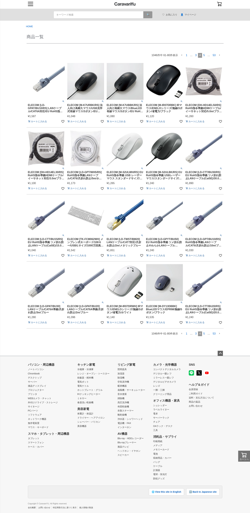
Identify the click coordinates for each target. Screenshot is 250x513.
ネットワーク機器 (37, 419)
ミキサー (82, 398)
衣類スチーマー (126, 410)
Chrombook (34, 373)
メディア (157, 445)
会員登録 (193, 389)
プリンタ (32, 394)
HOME (29, 26)
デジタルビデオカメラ (164, 381)
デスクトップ (35, 377)
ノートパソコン (36, 369)
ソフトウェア (35, 414)
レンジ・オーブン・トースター (93, 373)
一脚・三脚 (159, 390)
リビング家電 (126, 364)
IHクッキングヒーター (88, 394)
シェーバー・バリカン (88, 421)
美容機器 (82, 426)
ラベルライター (161, 409)
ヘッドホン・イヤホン (129, 451)
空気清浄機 (123, 381)
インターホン (124, 427)
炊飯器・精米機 (85, 377)
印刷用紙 (157, 441)
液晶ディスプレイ (37, 386)
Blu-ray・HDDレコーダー (131, 438)
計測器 (156, 470)
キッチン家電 (86, 364)
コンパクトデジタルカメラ (167, 369)
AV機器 (122, 433)
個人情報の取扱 (86, 507)
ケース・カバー (36, 446)
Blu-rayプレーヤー (127, 442)
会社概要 (32, 507)
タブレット (33, 438)
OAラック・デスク (163, 426)
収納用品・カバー (162, 458)
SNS (192, 364)
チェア (156, 421)
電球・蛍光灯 (160, 474)
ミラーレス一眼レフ (163, 377)
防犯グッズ (159, 478)
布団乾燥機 (123, 406)
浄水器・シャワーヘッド (130, 419)
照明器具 (122, 369)
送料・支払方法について (201, 397)
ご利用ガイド (196, 393)
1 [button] (186, 55)
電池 (155, 453)
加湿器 (121, 373)
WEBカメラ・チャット (40, 398)
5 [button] (204, 55)
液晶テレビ (123, 446)
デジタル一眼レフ (162, 373)
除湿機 (121, 377)
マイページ (188, 14)
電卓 (155, 413)
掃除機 (121, 398)
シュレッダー (160, 405)
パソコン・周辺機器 (41, 364)
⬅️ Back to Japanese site (203, 492)
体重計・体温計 (85, 413)
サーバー (32, 381)
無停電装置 (33, 423)
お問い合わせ (196, 406)
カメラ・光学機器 (165, 364)
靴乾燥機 (122, 414)
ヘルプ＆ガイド (199, 384)
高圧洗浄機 (123, 402)
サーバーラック (161, 417)
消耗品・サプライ (165, 436)
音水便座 (122, 394)
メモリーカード (161, 449)
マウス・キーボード (38, 427)
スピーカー (123, 455)
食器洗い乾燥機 (85, 402)
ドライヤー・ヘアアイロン (91, 417)
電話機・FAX (124, 423)
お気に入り (169, 14)
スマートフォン (36, 442)
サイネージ (33, 406)
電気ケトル (83, 386)
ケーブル (157, 466)
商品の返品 (194, 401)
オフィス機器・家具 (166, 400)
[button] (182, 55)
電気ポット (83, 381)
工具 (155, 430)
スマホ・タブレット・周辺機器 (48, 433)
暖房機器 (122, 386)
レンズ (156, 386)
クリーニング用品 (162, 394)
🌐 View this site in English (166, 492)
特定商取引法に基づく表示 (64, 507)
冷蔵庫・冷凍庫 (85, 369)
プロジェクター (36, 390)
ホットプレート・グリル (90, 390)
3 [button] (196, 55)
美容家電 (83, 409)
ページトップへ (220, 353)
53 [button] (214, 55)
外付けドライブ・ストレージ (43, 402)
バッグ (156, 462)
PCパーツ (33, 410)
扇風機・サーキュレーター (131, 390)
